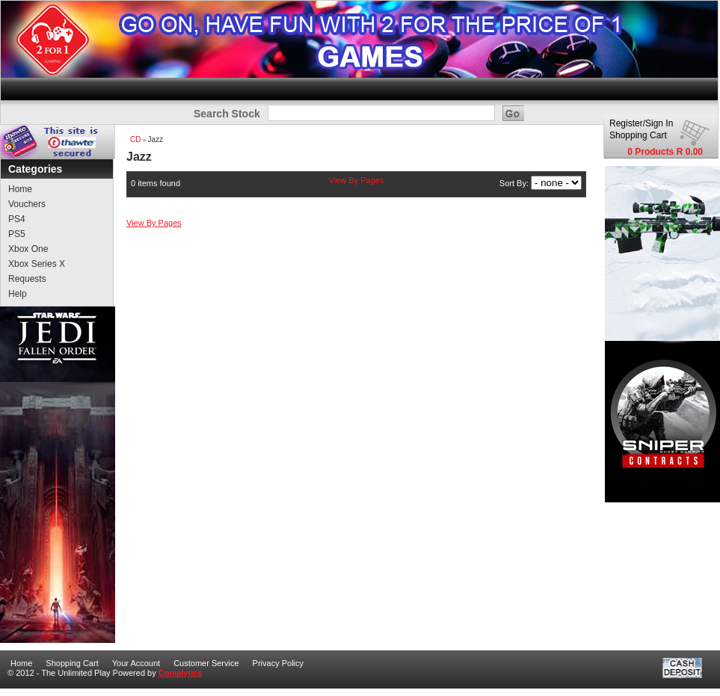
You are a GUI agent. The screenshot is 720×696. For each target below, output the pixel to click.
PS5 (16, 234)
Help (17, 294)
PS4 (16, 219)
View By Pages (356, 180)
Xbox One (28, 249)
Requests (27, 279)
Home (20, 189)
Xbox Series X (36, 264)
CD (135, 139)
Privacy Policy (278, 663)
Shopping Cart (638, 135)
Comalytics (181, 672)
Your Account (136, 663)
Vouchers (27, 204)
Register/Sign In (641, 123)
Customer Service (206, 663)
